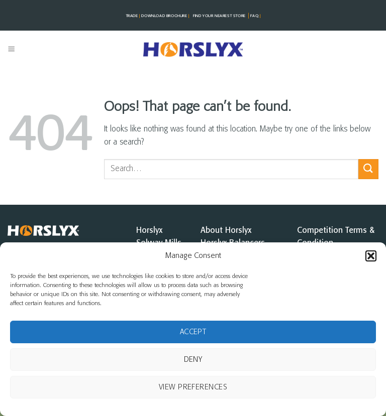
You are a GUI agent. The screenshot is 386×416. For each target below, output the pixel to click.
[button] (371, 256)
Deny (193, 360)
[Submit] (368, 169)
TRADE (134, 16)
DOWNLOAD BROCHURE (165, 16)
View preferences (193, 387)
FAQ (255, 16)
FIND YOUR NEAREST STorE (219, 16)
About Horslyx (226, 230)
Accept (193, 332)
